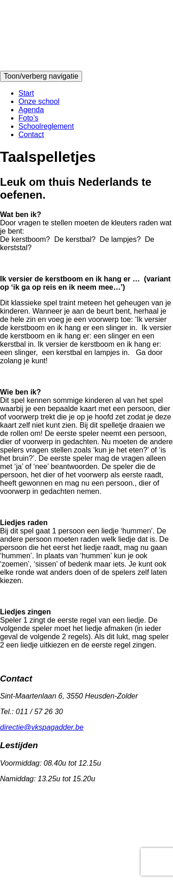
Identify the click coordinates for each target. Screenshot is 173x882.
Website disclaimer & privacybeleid (77, 820)
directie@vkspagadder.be (42, 727)
